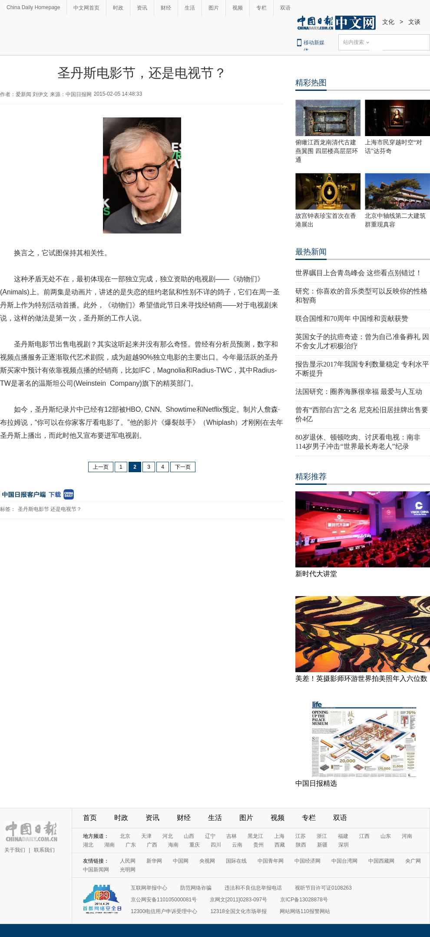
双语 (285, 8)
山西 (189, 836)
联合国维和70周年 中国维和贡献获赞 (351, 318)
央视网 (207, 861)
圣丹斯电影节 (33, 509)
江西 (364, 836)
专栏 (261, 8)
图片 (213, 8)
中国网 (181, 861)
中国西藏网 (381, 861)
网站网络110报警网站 (305, 911)
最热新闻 (311, 251)
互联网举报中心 (149, 888)
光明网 (128, 870)
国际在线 (236, 861)
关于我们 (14, 850)
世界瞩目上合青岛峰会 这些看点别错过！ (358, 273)
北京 (125, 836)
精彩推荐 (311, 476)
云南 (237, 845)
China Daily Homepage (33, 7)
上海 (279, 836)
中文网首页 (86, 8)
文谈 (414, 21)
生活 (190, 8)
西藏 (280, 845)
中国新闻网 (96, 870)
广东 (131, 845)
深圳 (343, 845)
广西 (152, 845)
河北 (167, 836)
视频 (237, 8)
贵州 (258, 845)
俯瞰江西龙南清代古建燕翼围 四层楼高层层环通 (326, 151)
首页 (90, 817)
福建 (343, 836)
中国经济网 (307, 861)
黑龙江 (255, 836)
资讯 (142, 8)
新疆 (322, 845)
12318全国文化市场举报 (238, 911)
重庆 (194, 845)
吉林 (231, 836)
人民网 (128, 861)
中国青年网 (271, 861)
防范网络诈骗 (196, 888)
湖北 (88, 845)
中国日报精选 (316, 783)
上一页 (101, 467)
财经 (166, 8)
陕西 (301, 845)
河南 (407, 836)
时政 (118, 8)
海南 (173, 845)
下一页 (183, 467)
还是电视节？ (66, 509)
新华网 (154, 861)
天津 (146, 836)
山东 (385, 836)
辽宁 (210, 836)
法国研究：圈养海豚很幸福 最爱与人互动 (358, 391)
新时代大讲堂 (316, 573)
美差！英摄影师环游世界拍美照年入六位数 (361, 678)
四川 (216, 845)
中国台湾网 (344, 861)
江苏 (300, 836)
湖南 (109, 845)
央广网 (413, 861)
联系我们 (44, 850)
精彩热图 (311, 82)
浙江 (322, 836)
